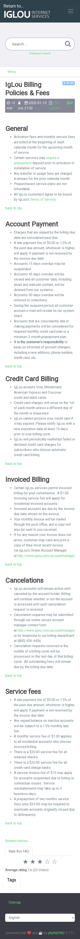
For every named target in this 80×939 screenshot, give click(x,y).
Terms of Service (42, 199)
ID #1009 (68, 83)
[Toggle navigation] (71, 11)
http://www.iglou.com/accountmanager (45, 556)
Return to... (27, 11)
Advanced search (40, 53)
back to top (13, 208)
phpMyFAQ (56, 933)
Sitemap (15, 902)
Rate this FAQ (19, 851)
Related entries (16, 841)
